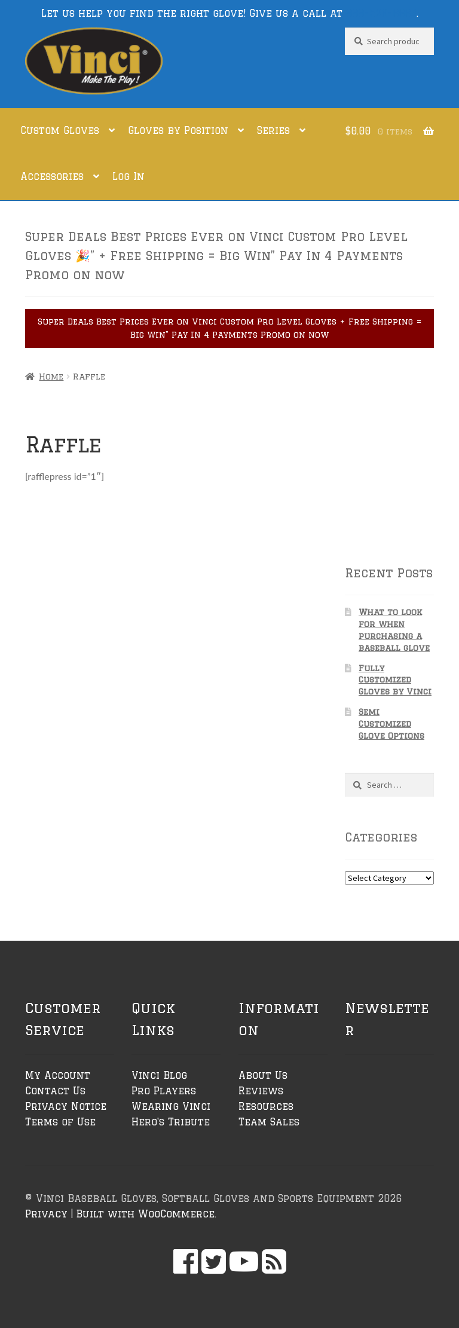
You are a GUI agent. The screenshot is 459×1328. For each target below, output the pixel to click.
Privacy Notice (65, 1106)
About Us (262, 1075)
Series (273, 130)
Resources (265, 1106)
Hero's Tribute (170, 1121)
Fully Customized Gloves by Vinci (395, 680)
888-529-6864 (381, 13)
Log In (128, 176)
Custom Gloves (59, 130)
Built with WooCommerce (145, 1213)
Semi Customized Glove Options (391, 724)
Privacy (46, 1213)
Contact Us (55, 1090)
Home (51, 376)
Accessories (52, 176)
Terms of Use (60, 1121)
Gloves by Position (178, 130)
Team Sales (268, 1121)
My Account (57, 1075)
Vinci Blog (159, 1075)
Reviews (260, 1090)
